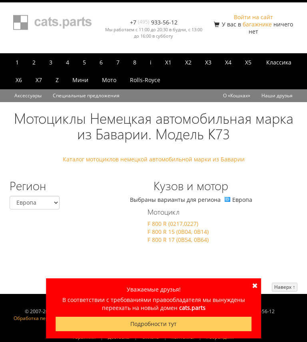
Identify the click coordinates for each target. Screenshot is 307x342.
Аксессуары (28, 95)
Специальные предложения (86, 95)
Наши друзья (277, 95)
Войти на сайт (253, 17)
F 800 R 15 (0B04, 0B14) (178, 231)
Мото (109, 80)
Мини (80, 80)
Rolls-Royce (145, 80)
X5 (248, 62)
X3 (208, 62)
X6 (19, 80)
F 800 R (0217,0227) (173, 223)
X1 (168, 62)
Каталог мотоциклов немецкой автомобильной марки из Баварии (154, 159)
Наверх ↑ (284, 287)
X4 (228, 62)
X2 (188, 62)
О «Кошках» (236, 95)
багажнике (257, 24)
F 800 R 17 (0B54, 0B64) (178, 239)
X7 (39, 80)
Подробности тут (153, 324)
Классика (278, 62)
